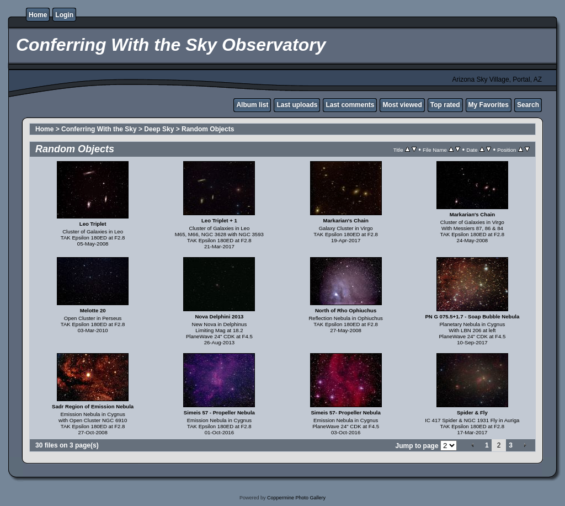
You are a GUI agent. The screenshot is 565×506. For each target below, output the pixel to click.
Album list (252, 105)
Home (38, 15)
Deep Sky (159, 129)
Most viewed (402, 105)
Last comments (350, 105)
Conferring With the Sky (99, 129)
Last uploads (296, 105)
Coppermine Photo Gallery (296, 497)
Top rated (445, 105)
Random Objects (208, 129)
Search (528, 105)
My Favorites (488, 105)
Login (64, 15)
